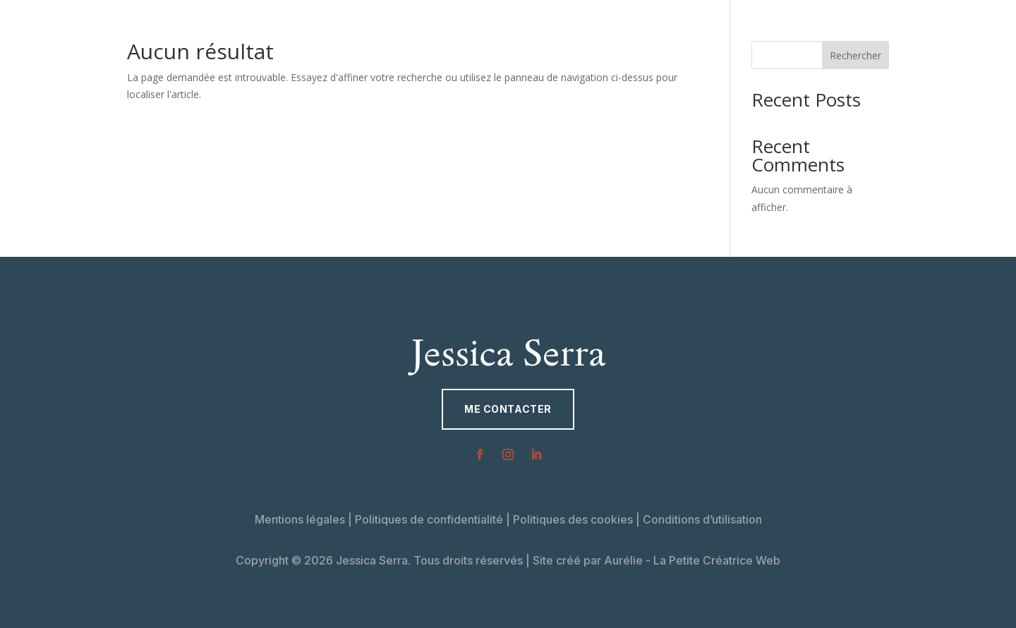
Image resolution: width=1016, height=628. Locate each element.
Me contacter (508, 409)
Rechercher (855, 55)
